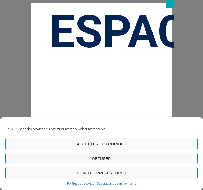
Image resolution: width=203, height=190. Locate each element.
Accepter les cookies (101, 144)
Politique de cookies (80, 184)
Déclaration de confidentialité (116, 184)
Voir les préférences (101, 173)
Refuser (101, 158)
